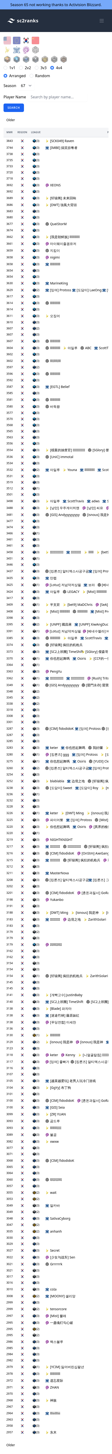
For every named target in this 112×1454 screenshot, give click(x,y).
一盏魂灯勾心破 (59, 1322)
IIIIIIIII (73, 552)
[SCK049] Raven (59, 141)
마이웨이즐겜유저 (60, 243)
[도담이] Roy (86, 788)
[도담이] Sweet (58, 788)
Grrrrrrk (53, 1264)
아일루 (70, 348)
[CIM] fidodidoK (58, 728)
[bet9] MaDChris (78, 604)
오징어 (52, 316)
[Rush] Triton (99, 678)
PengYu (53, 671)
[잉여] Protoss (57, 290)
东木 (51, 1432)
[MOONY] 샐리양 (60, 1296)
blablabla (54, 781)
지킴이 (52, 250)
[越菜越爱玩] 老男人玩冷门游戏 (70, 1081)
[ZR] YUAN (55, 1114)
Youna (70, 469)
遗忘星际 (54, 1380)
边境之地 (76, 781)
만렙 (51, 578)
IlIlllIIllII (53, 944)
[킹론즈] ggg (57, 754)
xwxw (52, 1141)
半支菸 (52, 604)
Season (10, 85)
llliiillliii (52, 1413)
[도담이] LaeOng (85, 290)
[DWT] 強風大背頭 (61, 205)
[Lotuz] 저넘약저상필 (63, 585)
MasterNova (57, 873)
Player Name (15, 97)
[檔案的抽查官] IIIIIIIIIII (65, 450)
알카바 (52, 1205)
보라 (89, 585)
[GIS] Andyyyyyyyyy (62, 514)
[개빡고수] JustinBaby (63, 995)
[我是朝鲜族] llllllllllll (62, 237)
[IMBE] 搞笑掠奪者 (61, 147)
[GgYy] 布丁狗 (58, 1087)
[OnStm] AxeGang (93, 853)
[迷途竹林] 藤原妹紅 (62, 1015)
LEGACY (71, 591)
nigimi (52, 257)
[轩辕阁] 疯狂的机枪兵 (64, 645)
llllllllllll (52, 264)
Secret (52, 1250)
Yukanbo (54, 899)
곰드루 (52, 1121)
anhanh (53, 1231)
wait (51, 1192)
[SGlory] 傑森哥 (94, 651)
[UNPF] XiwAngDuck (92, 624)
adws (93, 501)
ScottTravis (73, 501)
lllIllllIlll (53, 361)
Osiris (79, 658)
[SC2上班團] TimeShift (62, 651)
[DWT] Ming (72, 813)
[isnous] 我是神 (96, 514)
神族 (51, 1400)
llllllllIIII (53, 1128)
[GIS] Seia (55, 1107)
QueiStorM (56, 224)
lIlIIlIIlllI (53, 1179)
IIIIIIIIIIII (54, 552)
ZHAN (52, 1387)
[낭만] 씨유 (92, 508)
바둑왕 (52, 406)
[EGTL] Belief (57, 386)
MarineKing (56, 283)
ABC (85, 348)
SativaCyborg (57, 1218)
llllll (89, 552)
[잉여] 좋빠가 (56, 1061)
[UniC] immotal (59, 457)
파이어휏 (54, 820)
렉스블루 (54, 1341)
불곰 (51, 1134)
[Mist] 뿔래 (55, 1316)
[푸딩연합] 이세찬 (60, 1022)
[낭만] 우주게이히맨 (62, 508)
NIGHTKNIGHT (59, 839)
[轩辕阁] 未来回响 (60, 198)
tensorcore (56, 1309)
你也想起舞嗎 (57, 658)
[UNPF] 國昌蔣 (58, 624)
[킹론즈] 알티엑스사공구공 (65, 571)
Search (14, 108)
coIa (51, 1289)
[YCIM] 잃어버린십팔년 (64, 1367)
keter (51, 747)
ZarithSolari (95, 919)
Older (10, 120)
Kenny (68, 1055)
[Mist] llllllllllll (94, 591)
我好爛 (95, 747)
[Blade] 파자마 (58, 1008)
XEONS (53, 185)
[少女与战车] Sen (60, 1257)
